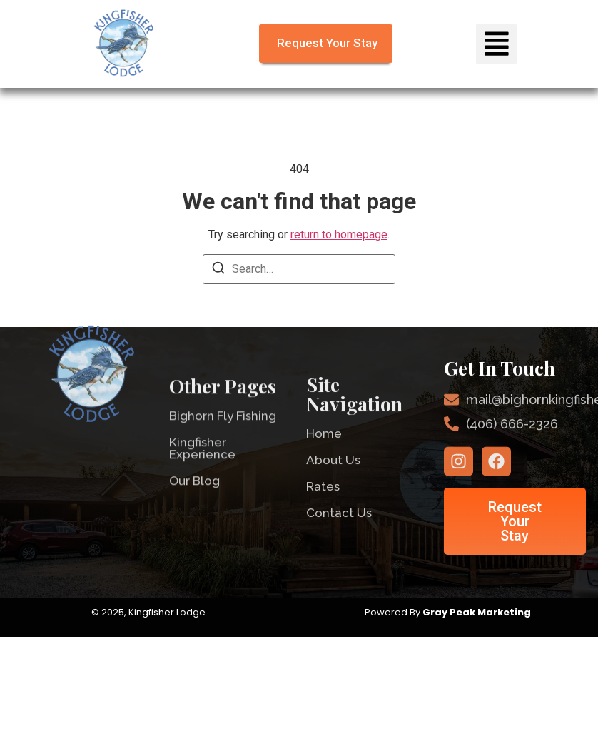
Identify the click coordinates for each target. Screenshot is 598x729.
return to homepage (338, 234)
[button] (496, 44)
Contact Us (339, 528)
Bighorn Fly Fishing (222, 432)
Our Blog (194, 497)
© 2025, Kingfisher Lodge (149, 612)
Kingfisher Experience (202, 464)
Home (324, 449)
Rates (323, 502)
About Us (333, 475)
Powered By (449, 612)
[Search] (218, 270)
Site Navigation (354, 409)
